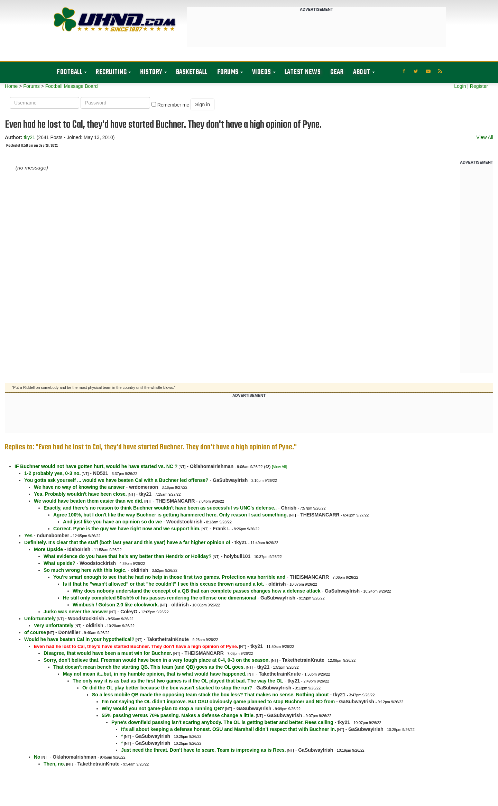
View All (484, 137)
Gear (336, 72)
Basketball (192, 72)
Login (460, 86)
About (361, 72)
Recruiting (111, 72)
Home (11, 86)
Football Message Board (71, 86)
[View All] (279, 467)
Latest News (303, 72)
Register (479, 86)
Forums (228, 72)
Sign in (202, 104)
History (151, 72)
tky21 (29, 137)
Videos (261, 72)
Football (69, 72)
